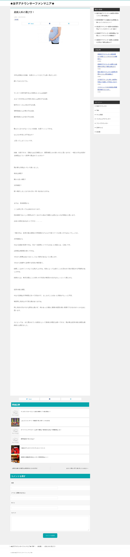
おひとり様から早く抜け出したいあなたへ (77, 468)
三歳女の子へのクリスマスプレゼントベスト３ (33, 448)
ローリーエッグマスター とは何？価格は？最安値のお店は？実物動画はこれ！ (41, 429)
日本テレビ (99, 127)
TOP (22, 546)
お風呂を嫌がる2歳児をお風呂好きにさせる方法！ (25, 468)
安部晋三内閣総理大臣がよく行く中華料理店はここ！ (35, 457)
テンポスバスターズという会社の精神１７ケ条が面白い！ (36, 411)
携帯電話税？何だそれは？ (28, 439)
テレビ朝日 (99, 114)
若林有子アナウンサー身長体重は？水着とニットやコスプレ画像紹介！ (107, 56)
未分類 (16, 19)
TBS (97, 110)
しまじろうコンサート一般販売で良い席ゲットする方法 (35, 420)
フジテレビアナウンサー (103, 119)
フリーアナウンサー (102, 123)
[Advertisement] (50, 60)
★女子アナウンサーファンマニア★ (33, 3)
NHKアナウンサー (101, 106)
